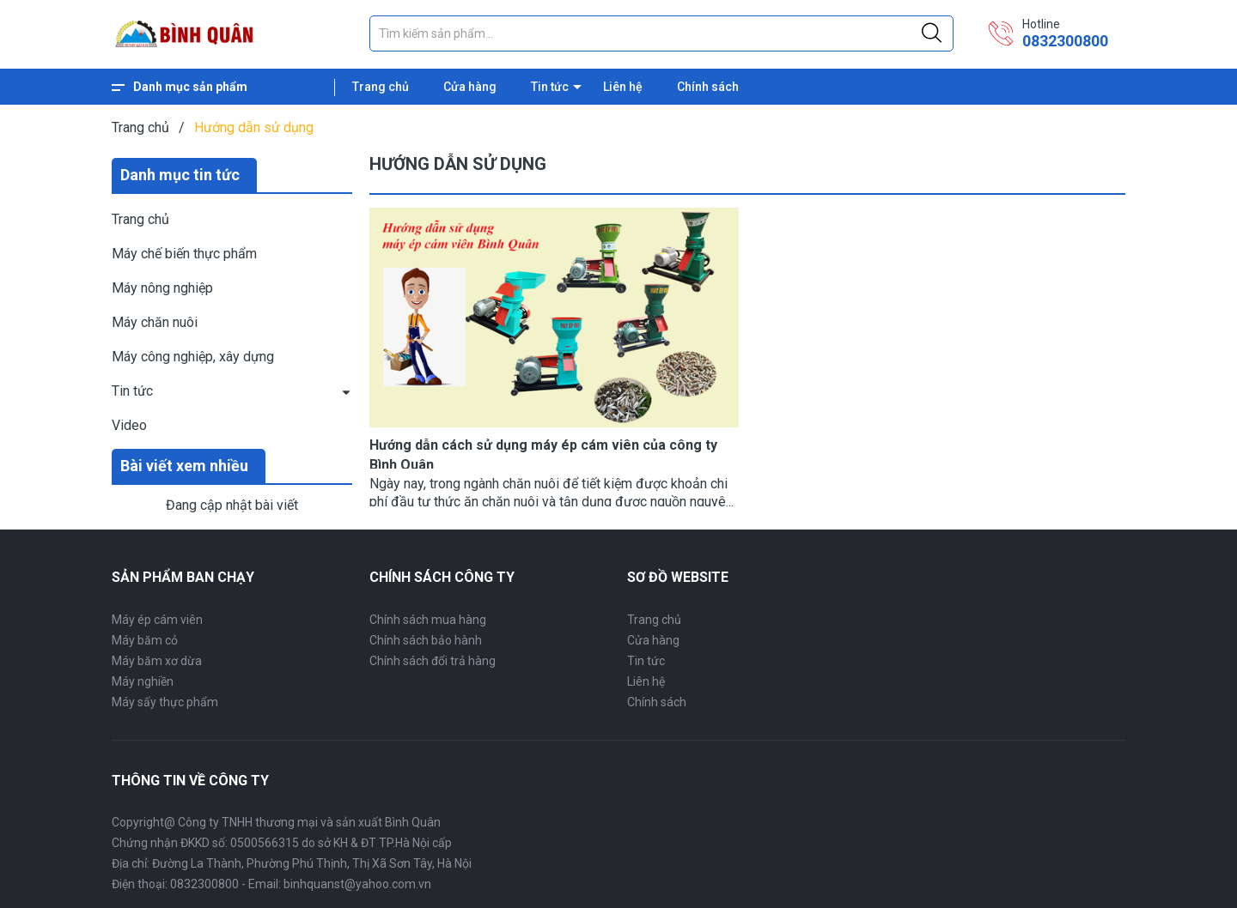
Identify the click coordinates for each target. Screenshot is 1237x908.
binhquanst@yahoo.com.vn (357, 884)
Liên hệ (623, 87)
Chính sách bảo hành (425, 640)
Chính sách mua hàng (427, 620)
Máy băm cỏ (145, 640)
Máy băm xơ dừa (157, 661)
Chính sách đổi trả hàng (432, 661)
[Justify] (931, 33)
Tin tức (550, 87)
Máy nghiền (143, 681)
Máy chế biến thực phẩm (184, 253)
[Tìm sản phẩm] (661, 33)
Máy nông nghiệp (162, 288)
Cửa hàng (470, 87)
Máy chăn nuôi (155, 322)
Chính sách (708, 87)
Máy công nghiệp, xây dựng (193, 356)
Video (129, 425)
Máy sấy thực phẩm (165, 702)
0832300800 (1065, 41)
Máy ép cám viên (157, 620)
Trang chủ (380, 87)
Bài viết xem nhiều (184, 466)
